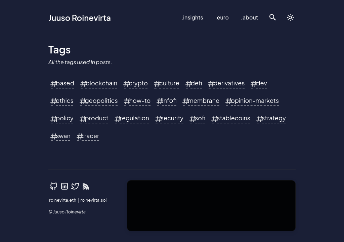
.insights (192, 17)
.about (249, 17)
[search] (272, 17)
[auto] (290, 17)
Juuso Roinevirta (79, 17)
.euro (222, 17)
